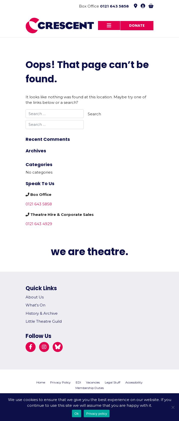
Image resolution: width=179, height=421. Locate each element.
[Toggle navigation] (109, 25)
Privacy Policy (60, 382)
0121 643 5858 (114, 6)
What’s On (35, 305)
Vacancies (93, 382)
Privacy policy (96, 413)
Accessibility (134, 382)
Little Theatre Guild (44, 321)
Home (40, 382)
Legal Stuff (112, 382)
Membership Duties (89, 388)
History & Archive (42, 313)
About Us (35, 297)
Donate (137, 25)
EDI (78, 382)
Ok (76, 413)
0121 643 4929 (39, 223)
